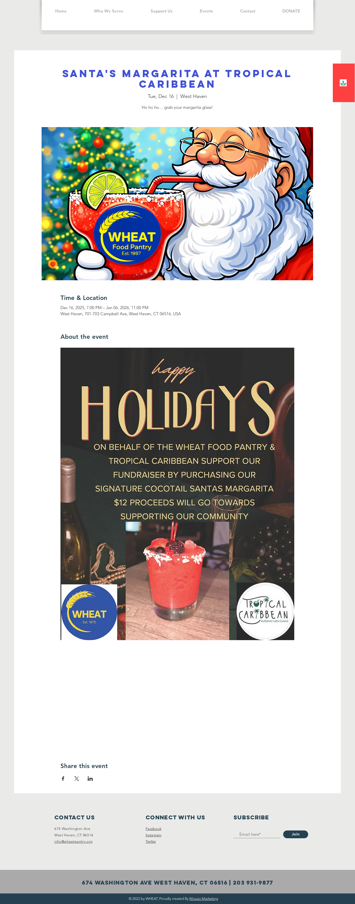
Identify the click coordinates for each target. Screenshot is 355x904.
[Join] (295, 834)
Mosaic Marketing (203, 899)
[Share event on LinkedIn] (90, 778)
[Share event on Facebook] (63, 778)
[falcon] (343, 82)
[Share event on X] (76, 778)
